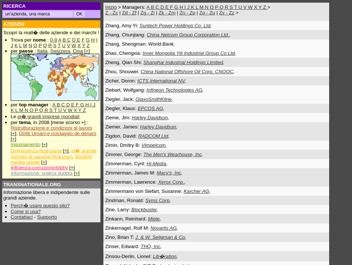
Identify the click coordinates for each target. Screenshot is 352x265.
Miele (154, 219)
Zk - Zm (167, 12)
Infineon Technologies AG (174, 90)
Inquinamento (25, 144)
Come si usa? (26, 211)
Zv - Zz (226, 12)
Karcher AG (196, 191)
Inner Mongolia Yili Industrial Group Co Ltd (189, 53)
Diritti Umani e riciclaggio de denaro (57, 133)
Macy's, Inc (169, 173)
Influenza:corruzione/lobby (39, 167)
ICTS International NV (161, 81)
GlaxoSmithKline (153, 99)
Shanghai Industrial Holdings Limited (183, 62)
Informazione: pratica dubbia (41, 173)
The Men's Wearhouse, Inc (172, 154)
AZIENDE (14, 24)
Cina (78, 51)
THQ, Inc (150, 246)
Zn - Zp (187, 12)
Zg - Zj (148, 12)
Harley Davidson (150, 117)
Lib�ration (165, 256)
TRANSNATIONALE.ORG (32, 184)
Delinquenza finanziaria (36, 150)
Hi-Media (156, 163)
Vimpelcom (153, 145)
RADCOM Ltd (153, 136)
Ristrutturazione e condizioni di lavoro (51, 128)
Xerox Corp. (171, 182)
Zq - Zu (207, 12)
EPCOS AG (150, 108)
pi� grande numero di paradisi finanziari (53, 153)
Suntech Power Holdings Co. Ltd (174, 25)
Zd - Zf (129, 12)
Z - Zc (111, 12)
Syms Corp (157, 200)
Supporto (47, 217)
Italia (42, 51)
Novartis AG (163, 228)
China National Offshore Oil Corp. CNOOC (187, 71)
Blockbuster (144, 209)
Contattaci (22, 217)
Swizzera (60, 51)
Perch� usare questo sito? (40, 205)
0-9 (53, 40)
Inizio (111, 7)
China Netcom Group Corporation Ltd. (188, 35)
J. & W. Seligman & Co (160, 237)
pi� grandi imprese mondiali (49, 116)
